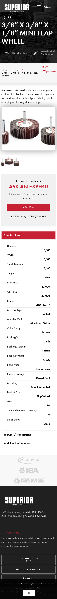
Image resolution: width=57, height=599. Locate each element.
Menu (44, 6)
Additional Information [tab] (17, 443)
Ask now (28, 207)
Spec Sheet (49, 71)
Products (16, 70)
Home (5, 70)
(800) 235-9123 (38, 216)
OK (29, 593)
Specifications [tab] (12, 235)
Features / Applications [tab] (17, 434)
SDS (45, 67)
